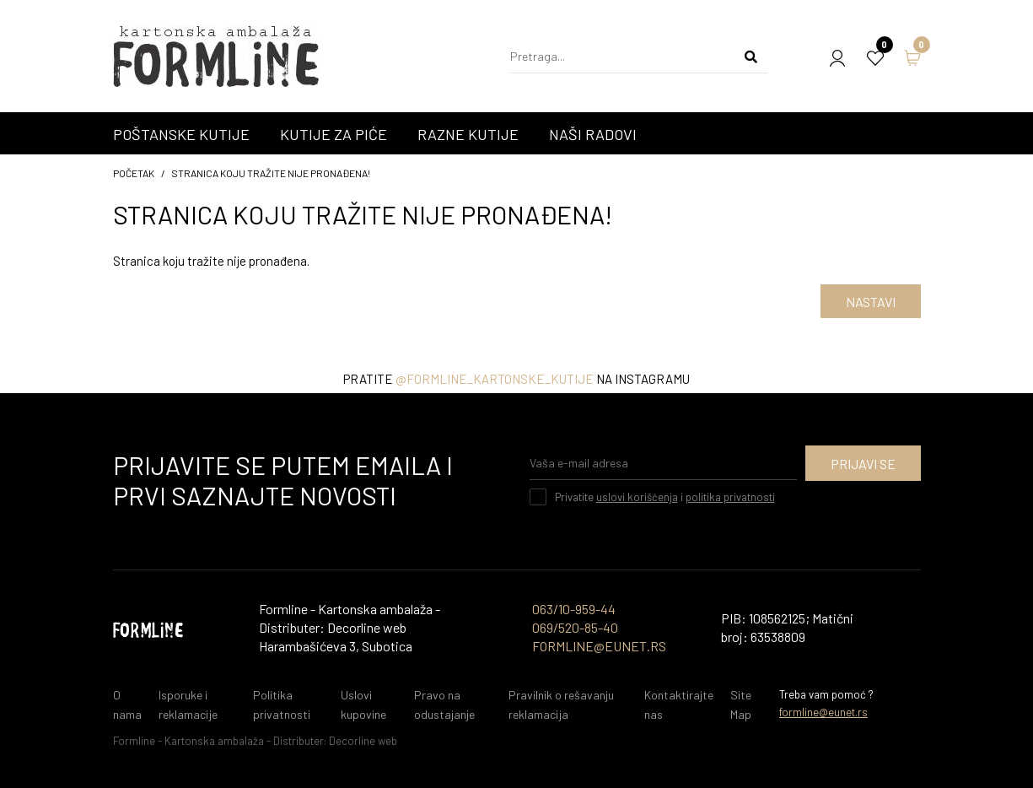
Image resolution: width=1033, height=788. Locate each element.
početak (133, 173)
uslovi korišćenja (637, 497)
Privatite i (665, 496)
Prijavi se (863, 464)
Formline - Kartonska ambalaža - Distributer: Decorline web (255, 741)
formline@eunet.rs (823, 712)
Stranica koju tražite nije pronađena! (270, 173)
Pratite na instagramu (516, 378)
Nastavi (871, 302)
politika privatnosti (730, 497)
